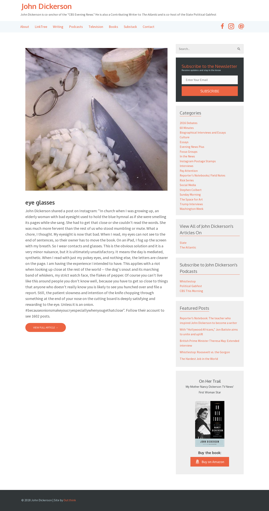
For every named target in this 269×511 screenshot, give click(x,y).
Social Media (188, 184)
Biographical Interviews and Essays (203, 133)
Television (95, 27)
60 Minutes (187, 128)
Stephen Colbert (191, 189)
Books (113, 27)
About (24, 27)
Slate (183, 241)
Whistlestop (188, 280)
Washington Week (192, 208)
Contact (148, 27)
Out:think (70, 498)
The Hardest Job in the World (199, 357)
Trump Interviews (191, 203)
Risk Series (187, 180)
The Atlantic (188, 246)
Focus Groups (188, 151)
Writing (58, 27)
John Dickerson (49, 6)
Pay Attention (189, 170)
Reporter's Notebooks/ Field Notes (203, 175)
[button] (210, 92)
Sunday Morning (190, 194)
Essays (184, 142)
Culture (185, 137)
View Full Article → (45, 327)
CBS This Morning (191, 289)
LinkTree (41, 27)
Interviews (187, 166)
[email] (210, 80)
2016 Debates (189, 123)
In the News (188, 156)
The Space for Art (191, 198)
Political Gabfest (191, 285)
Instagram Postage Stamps (198, 161)
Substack (130, 27)
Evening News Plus (192, 147)
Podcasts (76, 27)
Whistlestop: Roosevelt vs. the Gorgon (205, 350)
